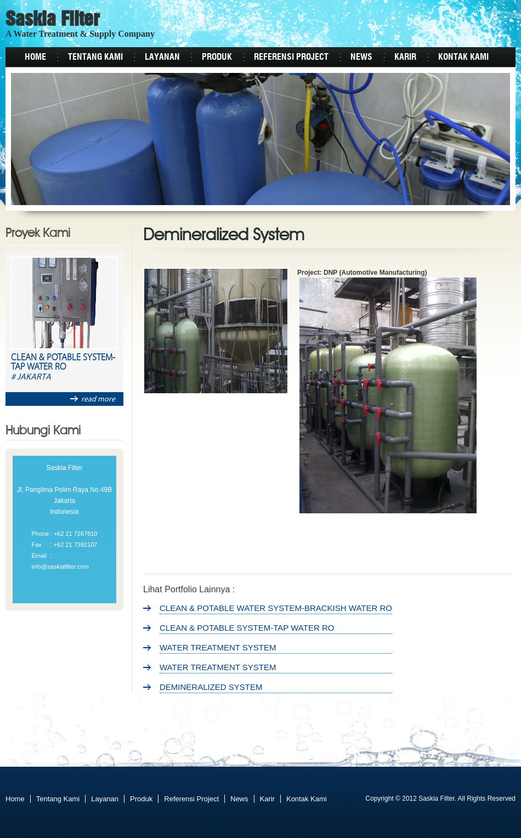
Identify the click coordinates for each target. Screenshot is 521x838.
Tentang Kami (95, 57)
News (361, 57)
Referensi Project (291, 57)
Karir (405, 57)
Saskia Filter (52, 20)
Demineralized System (211, 687)
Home (35, 57)
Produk (217, 57)
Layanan (162, 57)
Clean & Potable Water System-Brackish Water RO (276, 608)
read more (92, 399)
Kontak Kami (463, 57)
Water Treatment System (218, 647)
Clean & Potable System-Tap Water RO (63, 363)
